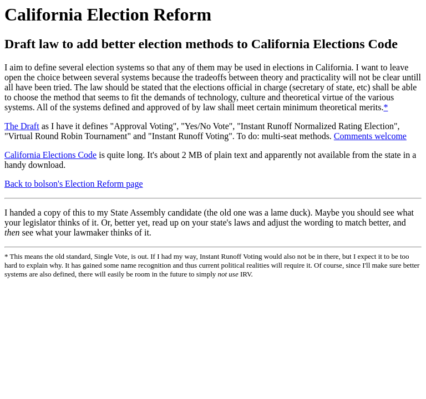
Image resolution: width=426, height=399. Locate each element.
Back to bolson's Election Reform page (73, 183)
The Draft (21, 126)
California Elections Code (50, 155)
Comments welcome (370, 136)
